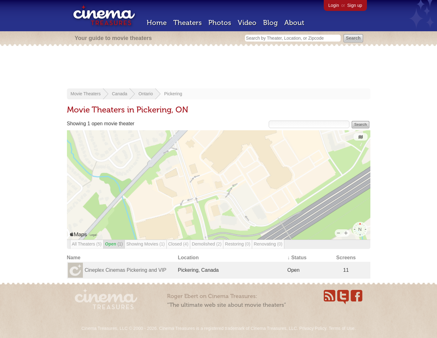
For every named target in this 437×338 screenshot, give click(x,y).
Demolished (206, 243)
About (294, 22)
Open (114, 243)
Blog (270, 22)
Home (157, 22)
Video (247, 22)
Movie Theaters (86, 93)
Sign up (354, 5)
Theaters (187, 22)
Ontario (146, 93)
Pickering (173, 93)
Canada (119, 93)
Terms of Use (341, 328)
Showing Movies (145, 243)
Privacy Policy (312, 328)
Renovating (268, 243)
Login (333, 5)
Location (188, 257)
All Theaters (87, 243)
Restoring (237, 243)
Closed (178, 243)
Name (74, 257)
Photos (219, 22)
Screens (346, 257)
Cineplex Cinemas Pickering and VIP (125, 270)
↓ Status (297, 257)
